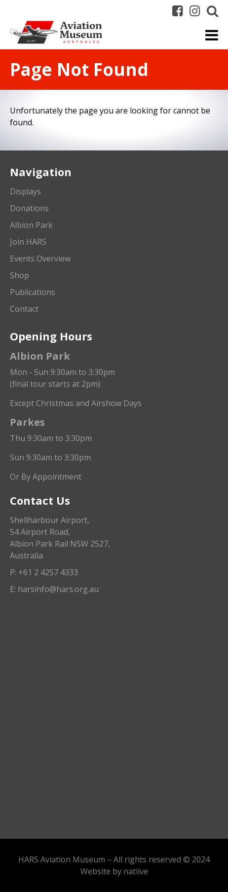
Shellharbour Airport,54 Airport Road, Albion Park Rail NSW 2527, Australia (60, 538)
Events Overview (40, 258)
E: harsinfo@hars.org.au (54, 589)
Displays (25, 191)
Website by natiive (114, 871)
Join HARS (28, 241)
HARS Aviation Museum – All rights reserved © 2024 (114, 859)
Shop (19, 275)
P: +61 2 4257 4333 (44, 572)
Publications (32, 292)
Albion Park (31, 225)
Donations (29, 208)
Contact (24, 308)
